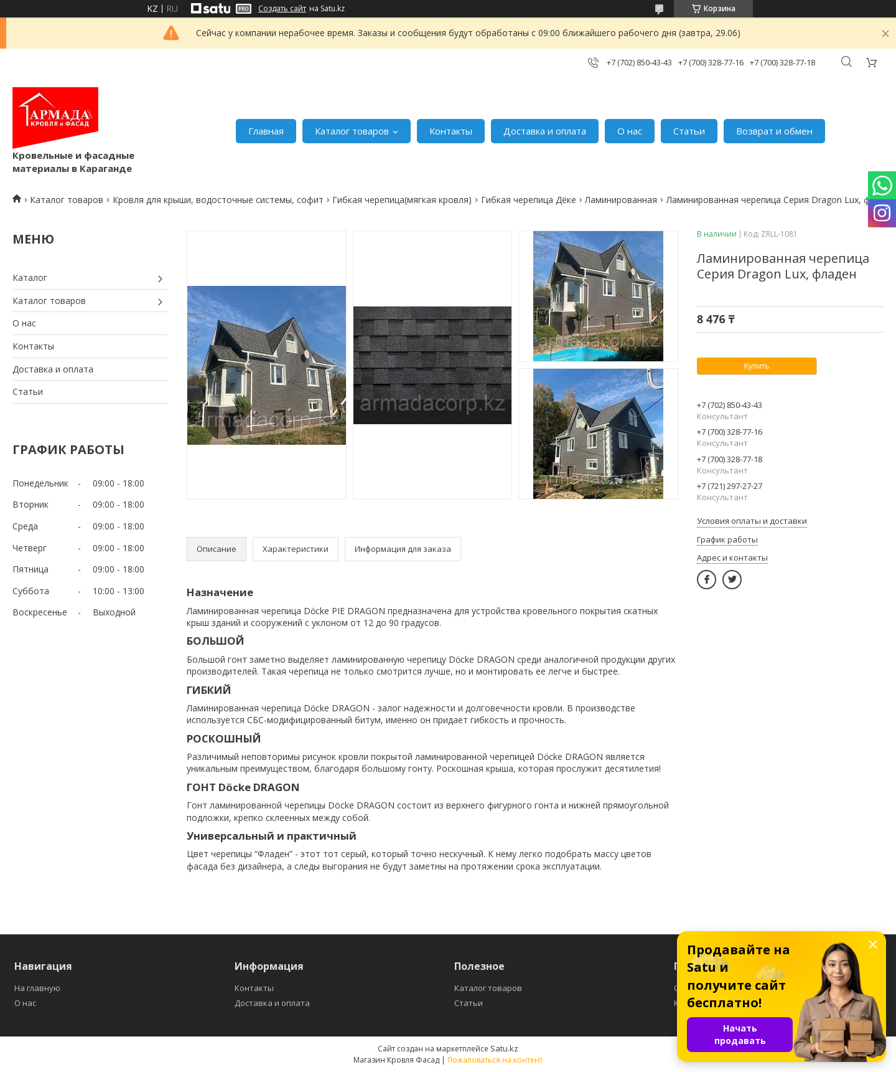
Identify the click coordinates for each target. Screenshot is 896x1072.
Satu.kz (504, 1048)
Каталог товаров (352, 131)
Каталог (29, 277)
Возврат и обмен (774, 131)
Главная (266, 131)
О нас (629, 131)
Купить (756, 366)
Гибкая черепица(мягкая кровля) (402, 200)
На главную (37, 988)
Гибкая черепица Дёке (528, 200)
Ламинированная (621, 200)
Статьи (689, 131)
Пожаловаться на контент (495, 1060)
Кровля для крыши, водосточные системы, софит (218, 200)
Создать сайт (282, 8)
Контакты (450, 131)
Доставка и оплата (544, 131)
